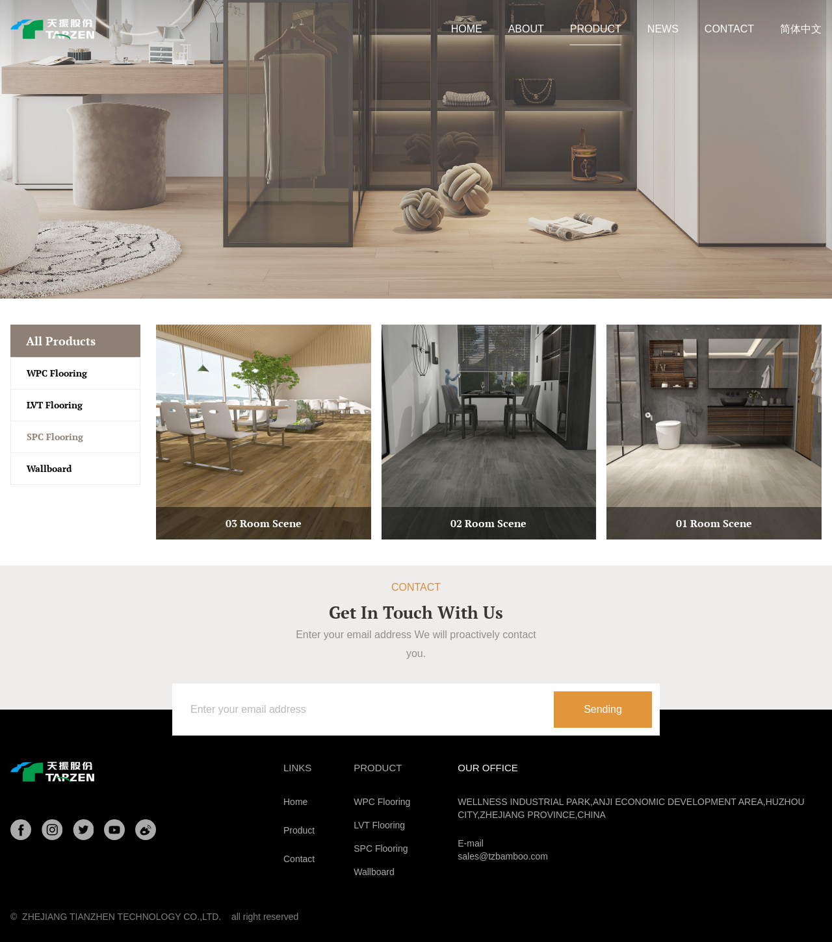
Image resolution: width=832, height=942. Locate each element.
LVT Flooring (55, 405)
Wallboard (49, 468)
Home (295, 802)
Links (297, 767)
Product (299, 830)
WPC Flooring (57, 373)
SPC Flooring (55, 436)
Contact (299, 859)
